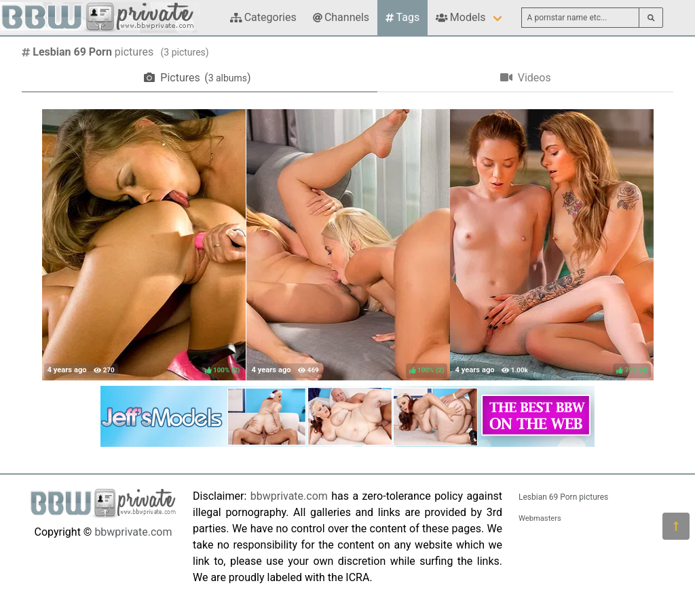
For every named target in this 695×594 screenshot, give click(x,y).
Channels (341, 17)
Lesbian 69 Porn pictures (563, 497)
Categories (263, 17)
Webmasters (540, 518)
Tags (402, 17)
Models (460, 17)
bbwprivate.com (133, 532)
